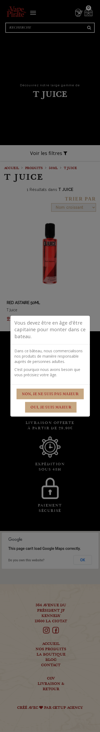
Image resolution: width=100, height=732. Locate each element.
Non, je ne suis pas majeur (50, 393)
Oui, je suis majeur (50, 407)
